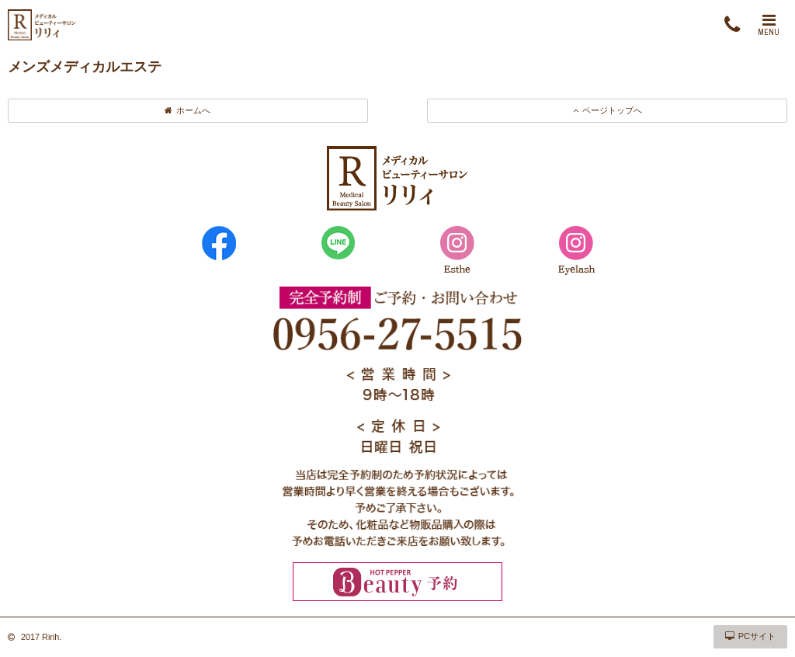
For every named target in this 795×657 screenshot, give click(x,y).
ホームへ (187, 110)
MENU (768, 24)
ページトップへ (607, 110)
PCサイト (750, 636)
